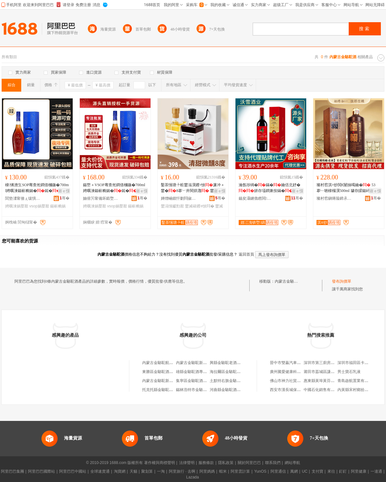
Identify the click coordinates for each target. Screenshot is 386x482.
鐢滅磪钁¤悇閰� (199, 206)
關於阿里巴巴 (249, 462)
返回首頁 (246, 254)
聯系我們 (272, 462)
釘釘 (343, 471)
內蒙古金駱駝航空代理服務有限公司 (173, 362)
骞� (64, 198)
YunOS (260, 471)
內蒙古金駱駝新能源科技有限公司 (205, 362)
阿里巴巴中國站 (72, 471)
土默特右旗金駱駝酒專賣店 (233, 380)
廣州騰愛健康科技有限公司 (293, 371)
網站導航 (292, 462)
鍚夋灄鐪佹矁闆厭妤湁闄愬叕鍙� (256, 198)
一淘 (161, 471)
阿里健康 (358, 471)
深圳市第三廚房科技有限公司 (329, 362)
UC (305, 471)
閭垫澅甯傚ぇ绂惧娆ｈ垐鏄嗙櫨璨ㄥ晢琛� (23, 198)
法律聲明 (187, 462)
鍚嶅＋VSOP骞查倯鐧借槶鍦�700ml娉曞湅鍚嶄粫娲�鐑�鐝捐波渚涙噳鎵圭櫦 (114, 188)
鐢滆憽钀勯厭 (172, 206)
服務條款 (206, 462)
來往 (331, 471)
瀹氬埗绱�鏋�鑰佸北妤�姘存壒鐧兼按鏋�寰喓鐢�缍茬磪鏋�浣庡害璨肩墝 (270, 188)
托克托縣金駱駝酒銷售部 (163, 389)
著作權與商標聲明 (159, 462)
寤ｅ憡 (64, 191)
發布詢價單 (341, 281)
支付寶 (317, 471)
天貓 (133, 471)
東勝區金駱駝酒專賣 (159, 371)
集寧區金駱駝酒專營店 (195, 380)
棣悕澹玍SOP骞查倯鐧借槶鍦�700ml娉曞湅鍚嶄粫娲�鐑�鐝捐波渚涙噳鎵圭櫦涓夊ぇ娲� (37, 188)
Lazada (192, 477)
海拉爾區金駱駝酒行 (227, 371)
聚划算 (147, 471)
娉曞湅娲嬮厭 (16, 206)
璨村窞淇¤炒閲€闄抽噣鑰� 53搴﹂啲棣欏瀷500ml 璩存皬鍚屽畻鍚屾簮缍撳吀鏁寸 (347, 188)
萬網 (294, 471)
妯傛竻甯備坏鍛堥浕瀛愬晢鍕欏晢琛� (100, 198)
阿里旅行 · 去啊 (182, 471)
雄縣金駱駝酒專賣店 (193, 371)
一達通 (376, 471)
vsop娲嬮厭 (39, 206)
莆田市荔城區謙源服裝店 (325, 371)
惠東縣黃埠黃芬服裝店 (323, 380)
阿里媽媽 (207, 471)
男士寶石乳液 (349, 371)
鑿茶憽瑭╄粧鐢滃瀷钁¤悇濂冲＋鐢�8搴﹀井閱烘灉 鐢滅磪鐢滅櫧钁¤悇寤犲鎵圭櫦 (193, 188)
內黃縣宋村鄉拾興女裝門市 (360, 389)
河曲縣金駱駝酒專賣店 (229, 389)
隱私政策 (226, 462)
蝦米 (223, 471)
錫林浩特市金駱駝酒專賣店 (199, 389)
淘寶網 (119, 471)
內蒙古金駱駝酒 (288, 281)
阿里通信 (278, 471)
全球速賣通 (100, 471)
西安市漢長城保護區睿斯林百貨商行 (301, 389)
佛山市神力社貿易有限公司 (293, 380)
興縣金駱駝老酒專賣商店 (231, 362)
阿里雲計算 (240, 471)
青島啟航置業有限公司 (356, 380)
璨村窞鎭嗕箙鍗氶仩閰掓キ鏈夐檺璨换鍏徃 (334, 198)
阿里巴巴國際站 (41, 471)
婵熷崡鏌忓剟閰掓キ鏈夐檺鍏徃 (178, 198)
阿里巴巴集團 (12, 471)
